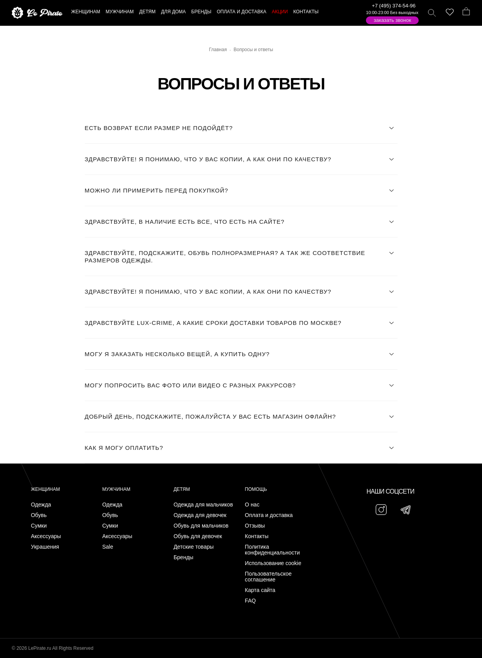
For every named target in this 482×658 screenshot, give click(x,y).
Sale (107, 547)
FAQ (250, 601)
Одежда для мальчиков (203, 505)
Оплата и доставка (268, 515)
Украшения (45, 547)
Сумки (39, 526)
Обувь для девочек (198, 536)
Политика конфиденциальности (272, 550)
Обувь (39, 515)
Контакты (256, 536)
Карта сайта (260, 590)
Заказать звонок (392, 20)
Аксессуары (46, 536)
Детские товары (194, 547)
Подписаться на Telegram (89, 640)
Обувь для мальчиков (201, 526)
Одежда (41, 505)
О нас (252, 505)
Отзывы (255, 526)
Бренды (184, 557)
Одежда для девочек (200, 515)
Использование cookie (273, 563)
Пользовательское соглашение (268, 577)
